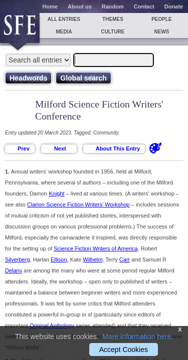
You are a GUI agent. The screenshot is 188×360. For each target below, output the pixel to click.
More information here (136, 336)
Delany (13, 271)
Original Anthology (52, 325)
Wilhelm (92, 259)
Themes (112, 19)
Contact (144, 7)
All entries (64, 19)
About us (80, 7)
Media (64, 31)
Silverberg (17, 259)
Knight (56, 193)
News (161, 31)
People (161, 19)
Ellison (59, 259)
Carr (124, 259)
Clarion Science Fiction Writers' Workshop (78, 205)
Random (113, 7)
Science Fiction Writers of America (95, 249)
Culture (112, 31)
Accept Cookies (123, 350)
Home (50, 7)
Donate (173, 7)
